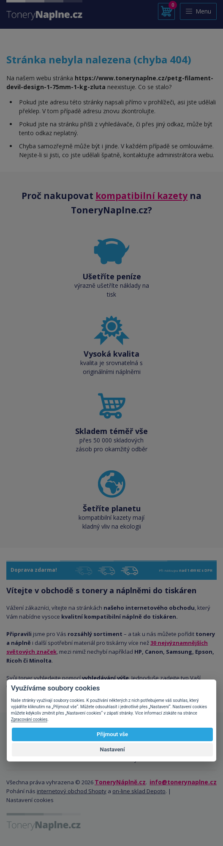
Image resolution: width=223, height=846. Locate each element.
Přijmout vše (112, 734)
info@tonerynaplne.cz (183, 782)
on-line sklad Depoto (139, 791)
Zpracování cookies (29, 719)
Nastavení (112, 749)
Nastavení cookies (30, 800)
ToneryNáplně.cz (120, 782)
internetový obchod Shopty (71, 791)
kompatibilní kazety (141, 196)
